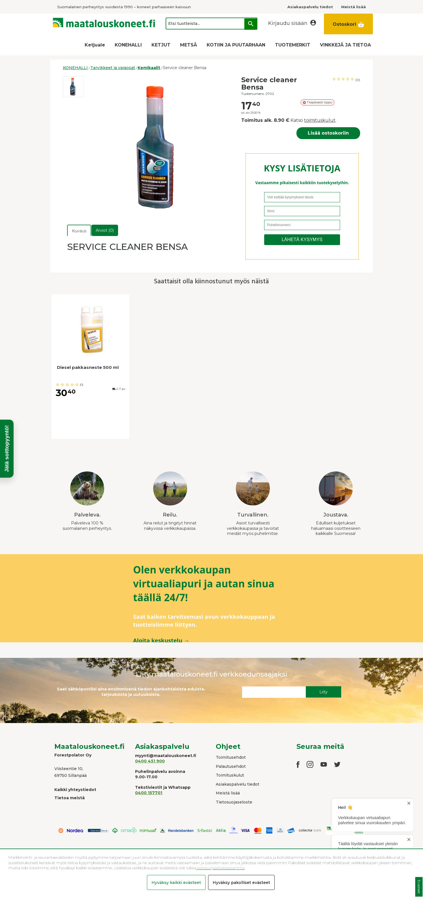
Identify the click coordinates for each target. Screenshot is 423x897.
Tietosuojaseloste (234, 802)
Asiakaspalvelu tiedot (237, 784)
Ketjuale (95, 45)
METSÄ (188, 45)
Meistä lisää (228, 793)
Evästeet (419, 887)
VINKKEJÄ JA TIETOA (345, 45)
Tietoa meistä (69, 797)
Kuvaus (79, 230)
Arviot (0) (105, 230)
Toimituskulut (230, 775)
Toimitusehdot (231, 757)
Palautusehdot (231, 766)
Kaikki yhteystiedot (75, 789)
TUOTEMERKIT (292, 45)
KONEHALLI (128, 45)
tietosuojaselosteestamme (220, 867)
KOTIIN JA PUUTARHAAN (236, 45)
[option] (73, 86)
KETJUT (160, 45)
